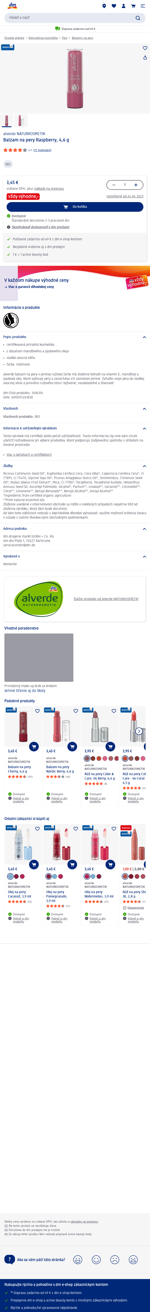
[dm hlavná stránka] (12, 6)
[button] (143, 6)
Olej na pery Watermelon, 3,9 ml (99, 894)
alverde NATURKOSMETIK (24, 134)
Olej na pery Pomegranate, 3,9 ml (56, 896)
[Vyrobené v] (75, 556)
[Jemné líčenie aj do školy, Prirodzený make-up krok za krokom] (38, 663)
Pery (65, 38)
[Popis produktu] (75, 337)
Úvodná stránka (14, 38)
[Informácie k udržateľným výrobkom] (75, 428)
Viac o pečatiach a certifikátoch (29, 455)
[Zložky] (75, 466)
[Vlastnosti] (75, 408)
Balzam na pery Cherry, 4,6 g (19, 769)
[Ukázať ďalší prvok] (139, 731)
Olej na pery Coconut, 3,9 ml (19, 894)
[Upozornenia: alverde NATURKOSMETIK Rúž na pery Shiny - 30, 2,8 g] (133, 908)
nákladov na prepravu (84, 1221)
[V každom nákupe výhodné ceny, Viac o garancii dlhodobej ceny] (75, 283)
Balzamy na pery (82, 38)
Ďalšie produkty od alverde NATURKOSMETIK (73, 599)
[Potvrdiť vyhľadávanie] (137, 18)
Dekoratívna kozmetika (43, 38)
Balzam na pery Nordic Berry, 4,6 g (60, 769)
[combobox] (75, 18)
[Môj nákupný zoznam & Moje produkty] (114, 6)
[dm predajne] (104, 6)
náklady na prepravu (49, 189)
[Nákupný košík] (133, 6)
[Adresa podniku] (75, 528)
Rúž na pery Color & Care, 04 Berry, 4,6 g (100, 776)
